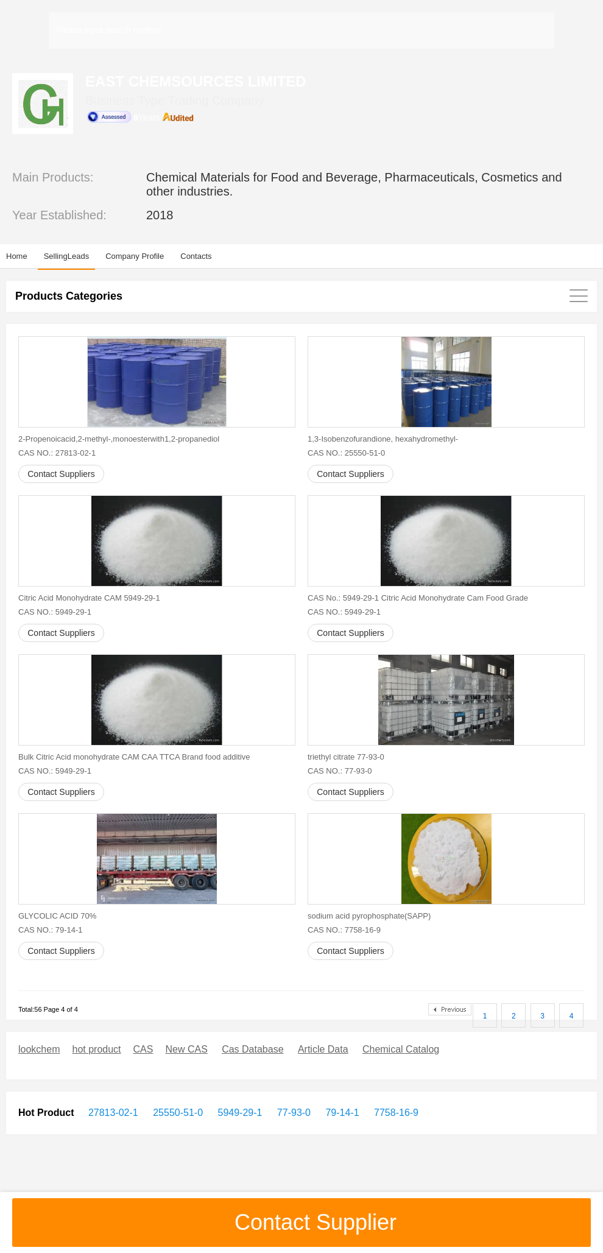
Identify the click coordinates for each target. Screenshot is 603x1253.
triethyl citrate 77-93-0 (346, 756)
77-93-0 (292, 1112)
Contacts (195, 256)
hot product (96, 1049)
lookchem (39, 1049)
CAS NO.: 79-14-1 (50, 929)
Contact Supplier (301, 1222)
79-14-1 (341, 1112)
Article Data (323, 1049)
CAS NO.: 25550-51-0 (346, 452)
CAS (143, 1049)
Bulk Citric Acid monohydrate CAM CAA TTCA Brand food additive (134, 756)
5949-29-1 (238, 1112)
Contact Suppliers (61, 474)
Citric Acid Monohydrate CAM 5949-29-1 (89, 597)
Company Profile (134, 256)
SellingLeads (66, 256)
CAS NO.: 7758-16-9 (344, 929)
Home (16, 256)
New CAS (186, 1049)
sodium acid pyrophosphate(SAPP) (369, 915)
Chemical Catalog (400, 1049)
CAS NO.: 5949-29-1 (54, 611)
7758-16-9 (395, 1112)
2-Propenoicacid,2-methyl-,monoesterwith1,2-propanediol (118, 438)
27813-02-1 (113, 1112)
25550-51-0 (176, 1112)
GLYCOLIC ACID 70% (57, 915)
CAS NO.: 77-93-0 (340, 770)
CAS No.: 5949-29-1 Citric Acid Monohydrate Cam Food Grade (418, 597)
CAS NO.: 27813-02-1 (57, 452)
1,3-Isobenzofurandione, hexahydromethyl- (383, 438)
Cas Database (252, 1049)
